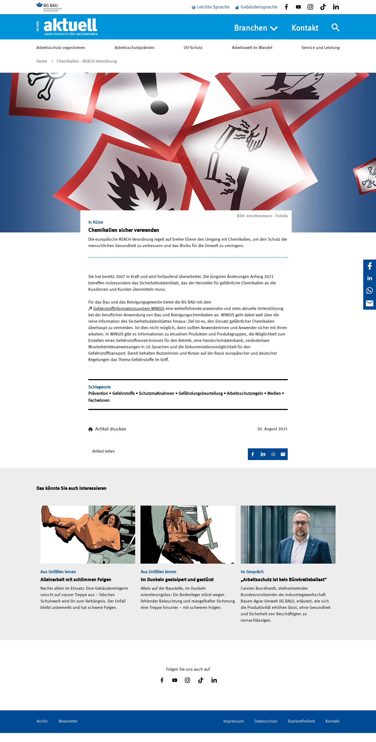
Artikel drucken (110, 438)
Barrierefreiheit (301, 730)
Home (42, 70)
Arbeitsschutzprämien (134, 56)
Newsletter (68, 730)
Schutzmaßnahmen (157, 403)
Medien (274, 403)
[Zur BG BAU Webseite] (60, 11)
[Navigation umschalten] (336, 35)
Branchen (256, 36)
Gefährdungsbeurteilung (201, 403)
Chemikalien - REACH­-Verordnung (87, 70)
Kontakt (304, 36)
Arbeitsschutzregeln (245, 403)
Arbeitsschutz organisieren (60, 56)
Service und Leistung (321, 56)
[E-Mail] (369, 303)
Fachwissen (99, 410)
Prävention (98, 403)
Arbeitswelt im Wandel (252, 56)
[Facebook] (369, 266)
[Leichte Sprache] (210, 11)
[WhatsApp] (369, 290)
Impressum (233, 730)
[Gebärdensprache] (256, 11)
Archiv (42, 730)
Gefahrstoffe (124, 403)
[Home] (66, 34)
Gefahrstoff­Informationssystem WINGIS (128, 318)
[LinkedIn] (369, 278)
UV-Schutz (193, 56)
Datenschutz (265, 730)
